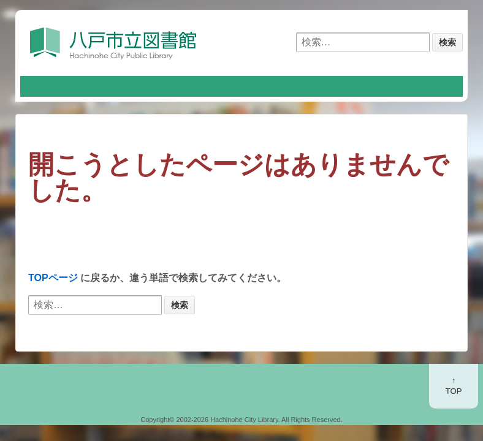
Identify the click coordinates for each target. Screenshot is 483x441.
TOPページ (53, 278)
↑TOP (454, 386)
